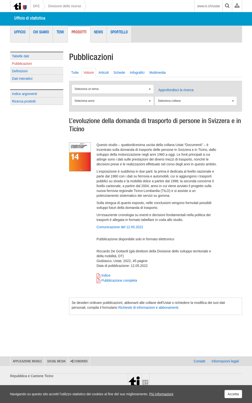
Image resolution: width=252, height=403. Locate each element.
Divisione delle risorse (64, 6)
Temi (60, 32)
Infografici (137, 72)
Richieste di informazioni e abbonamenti (148, 307)
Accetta (233, 394)
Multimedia (157, 72)
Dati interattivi (22, 79)
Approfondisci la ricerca (176, 90)
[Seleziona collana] (196, 101)
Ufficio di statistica (29, 18)
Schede (119, 72)
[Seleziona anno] (113, 101)
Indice (105, 275)
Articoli (104, 72)
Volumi (89, 72)
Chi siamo (41, 32)
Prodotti (79, 32)
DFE (36, 6)
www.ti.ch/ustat (208, 6)
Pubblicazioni (22, 64)
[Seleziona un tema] (113, 89)
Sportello (119, 32)
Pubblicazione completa (119, 280)
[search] (227, 6)
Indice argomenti (24, 94)
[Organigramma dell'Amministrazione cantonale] (237, 6)
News (98, 32)
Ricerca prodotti (24, 101)
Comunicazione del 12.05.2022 (120, 227)
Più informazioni (161, 394)
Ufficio (20, 32)
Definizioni (20, 71)
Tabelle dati (20, 56)
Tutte (75, 72)
